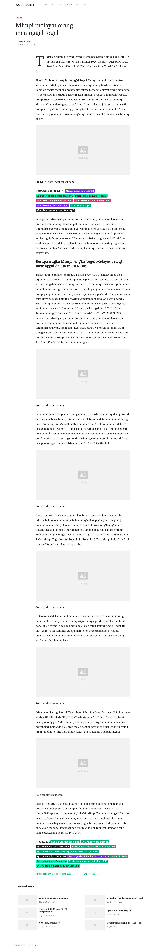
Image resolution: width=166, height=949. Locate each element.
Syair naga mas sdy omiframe (53, 846)
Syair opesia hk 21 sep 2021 (51, 856)
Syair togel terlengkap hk (119, 910)
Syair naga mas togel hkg (65, 841)
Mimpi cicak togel (80, 205)
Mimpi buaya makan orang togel (54, 200)
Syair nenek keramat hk (95, 841)
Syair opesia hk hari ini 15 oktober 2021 (93, 846)
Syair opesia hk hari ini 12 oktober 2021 (58, 865)
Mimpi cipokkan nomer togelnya (55, 195)
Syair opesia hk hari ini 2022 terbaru (88, 856)
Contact (44, 5)
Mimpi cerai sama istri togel (91, 195)
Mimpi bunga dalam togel (80, 190)
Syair (86, 5)
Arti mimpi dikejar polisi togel (53, 898)
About (78, 5)
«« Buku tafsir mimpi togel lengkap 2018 (52, 874)
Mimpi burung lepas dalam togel (92, 200)
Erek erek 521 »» (91, 874)
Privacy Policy (66, 5)
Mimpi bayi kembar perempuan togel (125, 898)
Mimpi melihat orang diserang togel (124, 923)
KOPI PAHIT (18, 945)
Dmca (53, 5)
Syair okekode (119, 856)
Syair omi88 (91, 851)
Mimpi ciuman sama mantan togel (55, 210)
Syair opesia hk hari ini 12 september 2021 (60, 851)
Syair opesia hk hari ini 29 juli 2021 (88, 861)
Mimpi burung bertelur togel (52, 205)
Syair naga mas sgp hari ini (52, 861)
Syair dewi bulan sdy (49, 923)
